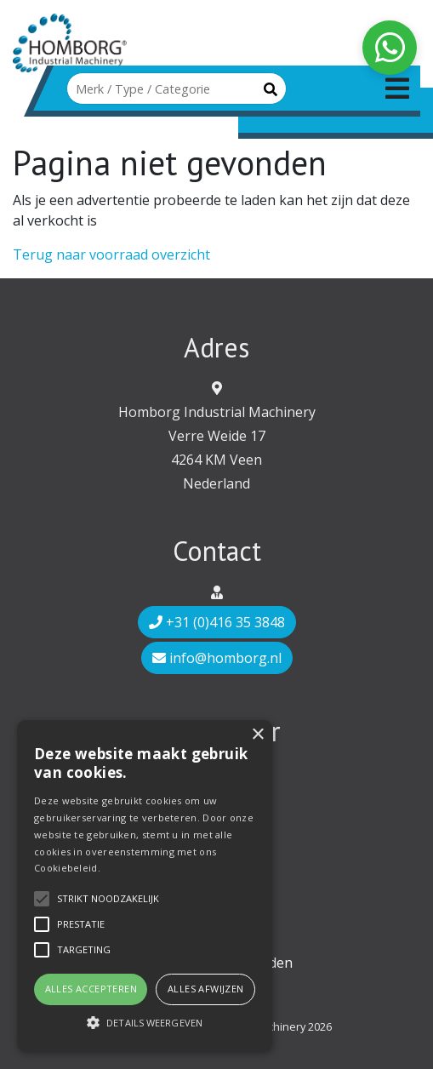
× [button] (257, 735)
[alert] (144, 886)
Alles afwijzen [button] (206, 988)
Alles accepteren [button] (91, 988)
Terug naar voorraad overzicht (111, 254)
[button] (144, 1022)
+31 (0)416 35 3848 (217, 622)
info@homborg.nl (217, 658)
